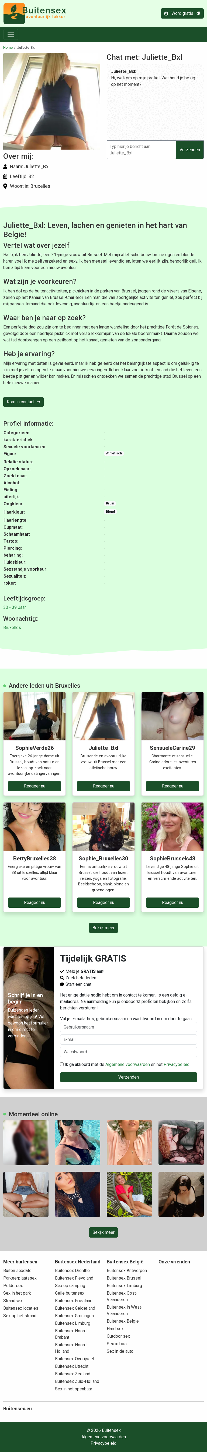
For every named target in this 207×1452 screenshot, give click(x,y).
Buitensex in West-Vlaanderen (125, 1310)
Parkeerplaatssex (20, 1278)
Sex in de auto (120, 1351)
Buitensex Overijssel (74, 1358)
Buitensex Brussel (124, 1278)
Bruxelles (12, 627)
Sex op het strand (19, 1315)
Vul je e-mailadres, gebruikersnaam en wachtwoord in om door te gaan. (128, 1024)
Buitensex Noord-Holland (71, 1348)
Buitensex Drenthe (72, 1270)
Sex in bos (117, 1343)
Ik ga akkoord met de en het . (125, 1064)
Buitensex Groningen (74, 1315)
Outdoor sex (118, 1336)
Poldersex (13, 1285)
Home (8, 47)
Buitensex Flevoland (74, 1278)
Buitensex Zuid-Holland (77, 1381)
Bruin (110, 503)
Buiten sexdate (17, 1270)
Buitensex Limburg (72, 1323)
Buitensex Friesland (73, 1300)
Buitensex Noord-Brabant (71, 1334)
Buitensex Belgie (123, 1321)
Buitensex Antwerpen (127, 1270)
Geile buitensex (69, 1293)
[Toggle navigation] (10, 34)
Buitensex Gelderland (75, 1308)
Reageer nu (34, 786)
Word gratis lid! (182, 13)
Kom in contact (23, 401)
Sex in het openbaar (73, 1388)
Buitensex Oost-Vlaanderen (122, 1296)
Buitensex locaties (20, 1308)
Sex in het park (17, 1293)
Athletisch (114, 453)
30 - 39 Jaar (14, 607)
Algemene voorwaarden (127, 1064)
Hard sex (115, 1328)
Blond (110, 512)
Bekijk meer (103, 927)
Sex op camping (70, 1285)
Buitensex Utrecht (71, 1366)
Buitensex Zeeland (72, 1373)
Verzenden (190, 149)
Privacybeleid (176, 1064)
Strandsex (12, 1300)
